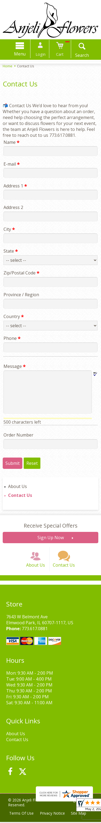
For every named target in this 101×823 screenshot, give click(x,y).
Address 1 (14, 186)
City (8, 229)
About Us (17, 486)
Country (13, 316)
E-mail (11, 164)
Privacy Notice (52, 814)
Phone (11, 338)
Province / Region (20, 295)
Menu (21, 54)
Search (81, 55)
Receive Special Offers (50, 525)
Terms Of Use (21, 814)
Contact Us (20, 495)
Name (11, 142)
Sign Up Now (50, 537)
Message (14, 366)
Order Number (18, 435)
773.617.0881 (34, 630)
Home (7, 66)
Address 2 (12, 207)
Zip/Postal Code (21, 273)
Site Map (79, 814)
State (10, 251)
